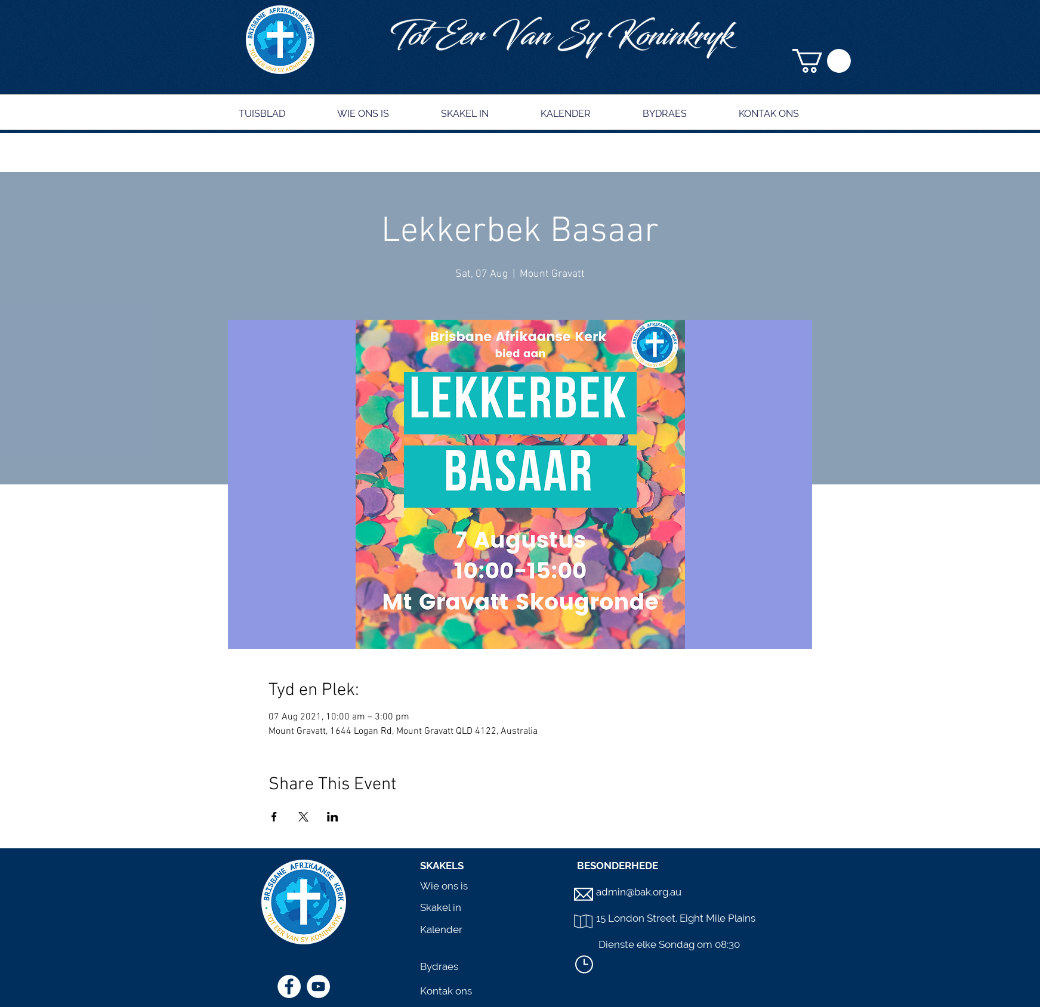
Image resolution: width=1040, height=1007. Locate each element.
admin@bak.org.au (638, 892)
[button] (821, 61)
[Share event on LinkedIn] (332, 816)
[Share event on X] (303, 816)
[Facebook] (289, 986)
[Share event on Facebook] (274, 816)
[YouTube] (318, 986)
